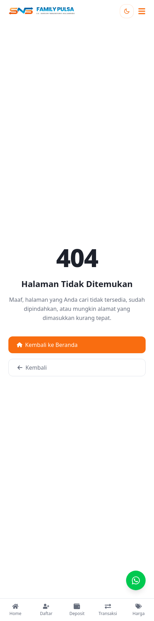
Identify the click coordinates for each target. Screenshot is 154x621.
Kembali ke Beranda (47, 345)
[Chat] (136, 580)
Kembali (32, 367)
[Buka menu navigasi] (142, 11)
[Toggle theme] (127, 11)
